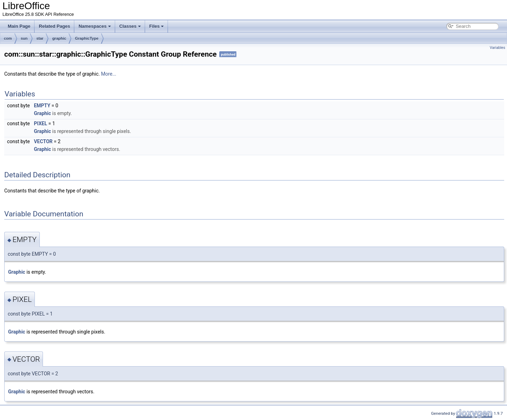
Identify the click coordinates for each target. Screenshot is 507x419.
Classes (130, 26)
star (39, 38)
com (8, 38)
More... (108, 74)
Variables (497, 47)
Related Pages (54, 26)
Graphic (42, 113)
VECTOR (43, 141)
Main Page (19, 26)
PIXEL (40, 123)
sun (24, 38)
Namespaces (95, 26)
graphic (59, 38)
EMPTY (42, 105)
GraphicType (86, 38)
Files (156, 26)
